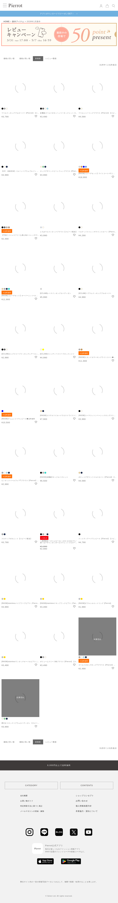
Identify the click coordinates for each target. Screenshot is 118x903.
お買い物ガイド (26, 801)
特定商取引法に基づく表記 (31, 806)
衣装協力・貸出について (87, 811)
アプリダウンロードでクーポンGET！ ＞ (59, 14)
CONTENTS (87, 785)
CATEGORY (31, 785)
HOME (7, 21)
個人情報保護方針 (84, 806)
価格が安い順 (9, 58)
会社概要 (24, 796)
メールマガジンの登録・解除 (32, 811)
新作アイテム (18, 21)
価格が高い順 (24, 58)
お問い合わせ (82, 801)
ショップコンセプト (85, 796)
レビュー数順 (51, 58)
